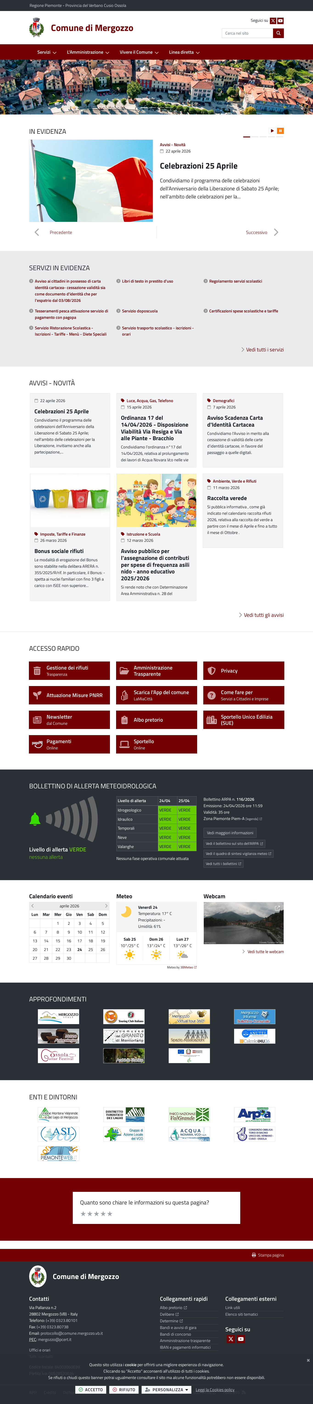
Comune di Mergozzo (86, 1276)
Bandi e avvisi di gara (178, 1327)
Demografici (220, 401)
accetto (92, 1389)
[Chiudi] (308, 1359)
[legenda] (254, 818)
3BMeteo (188, 967)
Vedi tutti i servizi (265, 349)
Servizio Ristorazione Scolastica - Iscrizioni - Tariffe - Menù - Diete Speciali (70, 331)
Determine (171, 1321)
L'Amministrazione (85, 52)
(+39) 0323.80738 (52, 1327)
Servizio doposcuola (140, 311)
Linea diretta (181, 52)
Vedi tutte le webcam (266, 951)
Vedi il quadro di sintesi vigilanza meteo (240, 853)
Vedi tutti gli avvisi (264, 615)
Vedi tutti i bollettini (224, 863)
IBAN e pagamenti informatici (185, 1347)
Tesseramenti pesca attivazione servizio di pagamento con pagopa (71, 314)
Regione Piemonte (46, 5)
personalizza (168, 1389)
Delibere (169, 1314)
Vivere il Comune (136, 52)
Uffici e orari (39, 1350)
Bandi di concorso (175, 1334)
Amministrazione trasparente (185, 1340)
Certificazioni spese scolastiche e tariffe (243, 311)
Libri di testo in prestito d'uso (147, 281)
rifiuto (126, 1389)
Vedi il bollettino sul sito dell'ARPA (235, 843)
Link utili (232, 1307)
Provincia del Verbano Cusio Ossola (95, 5)
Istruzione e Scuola (140, 534)
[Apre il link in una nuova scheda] (58, 1016)
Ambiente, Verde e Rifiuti (231, 481)
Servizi (43, 52)
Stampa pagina (268, 1255)
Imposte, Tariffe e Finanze (59, 534)
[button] (23, 87)
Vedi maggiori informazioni (230, 833)
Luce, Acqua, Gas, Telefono (147, 401)
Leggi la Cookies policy (215, 1390)
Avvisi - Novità (172, 145)
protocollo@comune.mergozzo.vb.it (72, 1333)
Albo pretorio (173, 1307)
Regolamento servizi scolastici (235, 281)
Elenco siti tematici (241, 1314)
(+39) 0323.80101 (62, 1320)
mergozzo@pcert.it (54, 1339)
